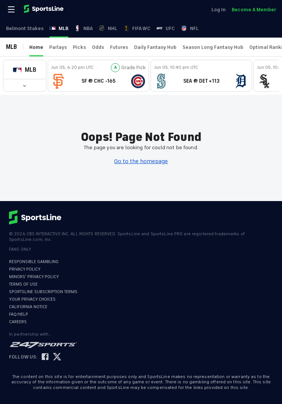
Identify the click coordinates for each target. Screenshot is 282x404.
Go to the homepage (141, 161)
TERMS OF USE (23, 284)
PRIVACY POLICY (25, 269)
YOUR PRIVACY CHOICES (32, 299)
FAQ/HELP (18, 314)
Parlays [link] (58, 47)
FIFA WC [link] (137, 28)
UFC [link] (166, 28)
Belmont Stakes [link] (25, 28)
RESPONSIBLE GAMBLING (34, 262)
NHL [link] (108, 28)
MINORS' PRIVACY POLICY (34, 277)
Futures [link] (119, 47)
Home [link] (36, 47)
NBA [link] (83, 28)
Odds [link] (98, 47)
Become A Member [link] (254, 9)
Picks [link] (79, 47)
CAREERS (18, 322)
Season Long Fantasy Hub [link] (212, 47)
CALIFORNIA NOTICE (28, 307)
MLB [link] (59, 28)
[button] (24, 70)
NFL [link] (190, 28)
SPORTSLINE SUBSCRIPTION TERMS (43, 292)
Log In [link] (218, 9)
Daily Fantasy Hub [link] (155, 47)
